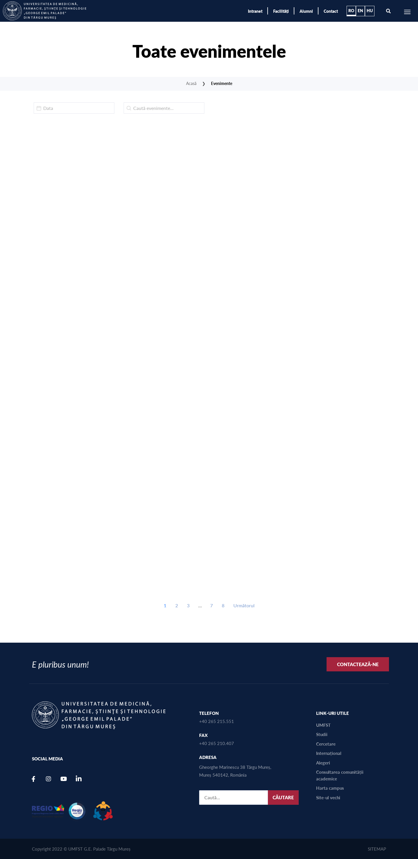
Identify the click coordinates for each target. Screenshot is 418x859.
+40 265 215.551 (216, 721)
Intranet (255, 11)
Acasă (191, 83)
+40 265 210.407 (216, 743)
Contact (331, 11)
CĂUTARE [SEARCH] (283, 797)
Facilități (281, 11)
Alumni (306, 11)
